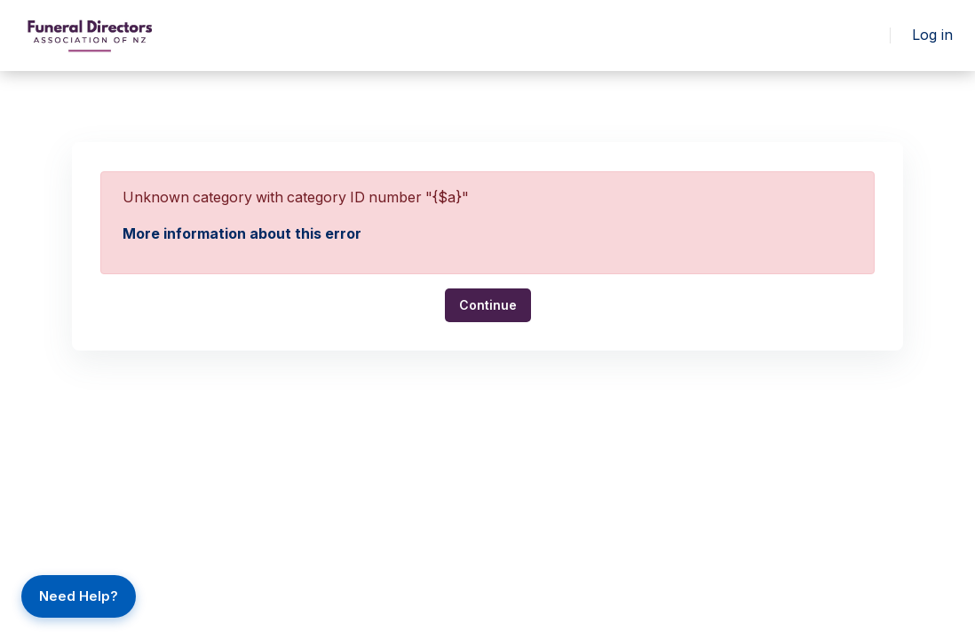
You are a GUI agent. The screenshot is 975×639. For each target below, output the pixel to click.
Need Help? (78, 596)
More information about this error (242, 233)
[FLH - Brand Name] (89, 35)
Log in (933, 35)
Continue (488, 304)
